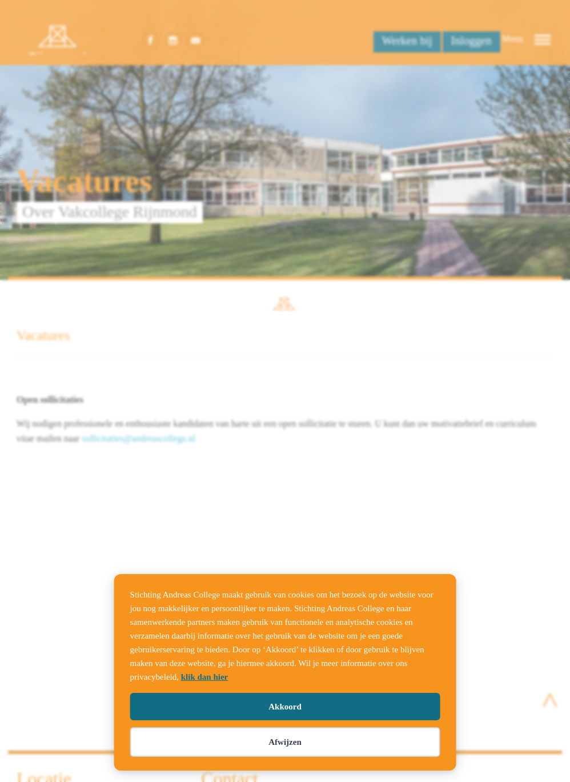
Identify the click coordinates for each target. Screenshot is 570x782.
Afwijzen (284, 742)
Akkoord (285, 706)
